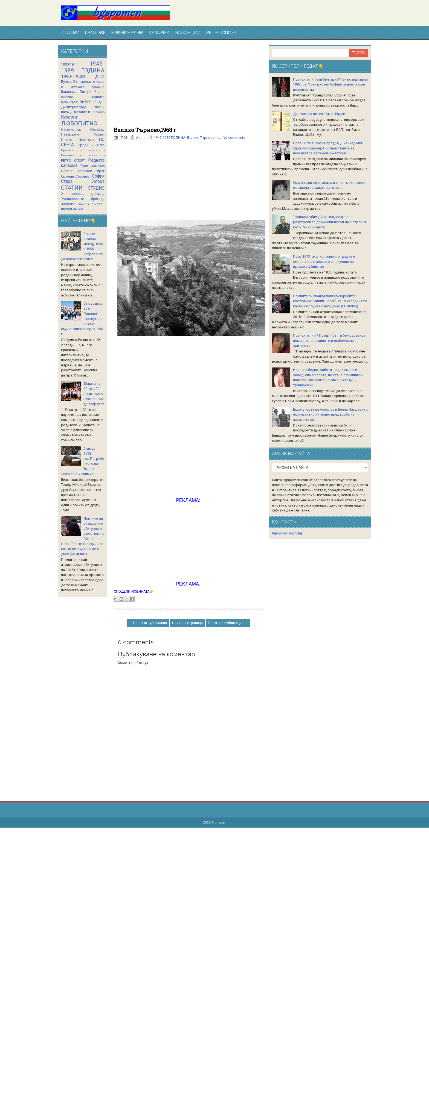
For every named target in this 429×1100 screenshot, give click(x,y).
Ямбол (78, 209)
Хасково (68, 204)
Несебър (97, 129)
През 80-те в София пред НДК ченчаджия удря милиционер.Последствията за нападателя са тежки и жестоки (327, 148)
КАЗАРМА (159, 32)
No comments (234, 138)
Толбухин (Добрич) (87, 194)
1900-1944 (69, 64)
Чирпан (98, 204)
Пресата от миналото (83, 150)
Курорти (69, 117)
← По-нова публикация (148, 623)
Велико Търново (201, 138)
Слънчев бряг (91, 171)
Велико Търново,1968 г (145, 129)
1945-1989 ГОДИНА (169, 138)
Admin (141, 138)
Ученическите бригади (83, 199)
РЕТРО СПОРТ (221, 32)
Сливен (67, 171)
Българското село (89, 82)
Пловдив (86, 140)
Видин (99, 102)
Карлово (98, 112)
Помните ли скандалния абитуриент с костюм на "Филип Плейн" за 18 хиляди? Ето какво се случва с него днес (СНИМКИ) (330, 301)
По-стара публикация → (228, 623)
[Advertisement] (188, 86)
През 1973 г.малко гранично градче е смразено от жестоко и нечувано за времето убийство (324, 261)
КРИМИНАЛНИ (127, 32)
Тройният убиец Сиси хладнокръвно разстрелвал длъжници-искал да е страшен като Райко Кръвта (330, 222)
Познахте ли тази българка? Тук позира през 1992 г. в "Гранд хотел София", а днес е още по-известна (330, 84)
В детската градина (83, 87)
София (98, 176)
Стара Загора (83, 181)
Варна (99, 92)
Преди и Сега (91, 145)
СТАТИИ (70, 32)
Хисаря (83, 204)
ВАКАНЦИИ (188, 32)
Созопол (83, 176)
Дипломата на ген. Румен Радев (319, 114)
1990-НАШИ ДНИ (83, 76)
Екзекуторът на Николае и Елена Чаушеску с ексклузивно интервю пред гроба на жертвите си (330, 414)
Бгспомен (218, 822)
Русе (84, 166)
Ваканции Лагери (76, 92)
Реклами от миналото (83, 155)
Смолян (67, 176)
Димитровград (73, 107)
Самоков (98, 166)
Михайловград (71, 129)
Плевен (67, 140)
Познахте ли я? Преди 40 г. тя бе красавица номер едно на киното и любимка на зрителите (329, 340)
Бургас (66, 82)
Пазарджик (70, 134)
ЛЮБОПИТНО (79, 123)
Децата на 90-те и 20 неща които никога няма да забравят (93, 393)
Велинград (69, 102)
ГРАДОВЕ (95, 32)
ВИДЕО (86, 102)
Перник (99, 134)
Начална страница (187, 623)
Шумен (66, 209)
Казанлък (82, 112)
